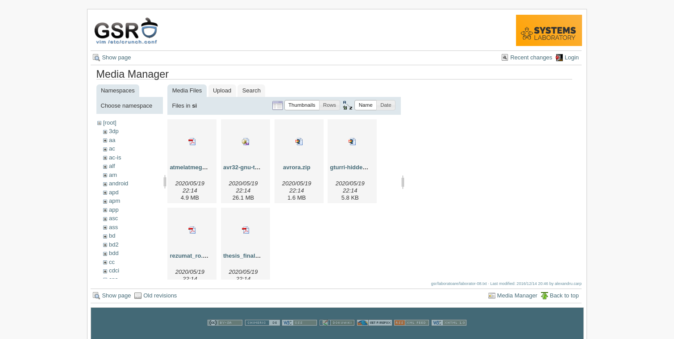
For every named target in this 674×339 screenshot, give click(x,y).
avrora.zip (296, 167)
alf (112, 166)
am (113, 175)
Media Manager (517, 298)
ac (112, 148)
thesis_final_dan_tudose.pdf (262, 255)
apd (114, 192)
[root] (109, 122)
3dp (114, 131)
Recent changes (531, 57)
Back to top (564, 298)
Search (251, 90)
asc (113, 218)
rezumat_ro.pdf (191, 255)
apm (114, 200)
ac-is (115, 157)
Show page (116, 57)
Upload (222, 90)
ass (113, 227)
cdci (114, 270)
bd (112, 235)
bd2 (114, 244)
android (118, 183)
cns (113, 279)
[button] (302, 105)
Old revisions (160, 298)
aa (112, 140)
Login (572, 57)
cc (112, 262)
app (114, 209)
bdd (114, 253)
